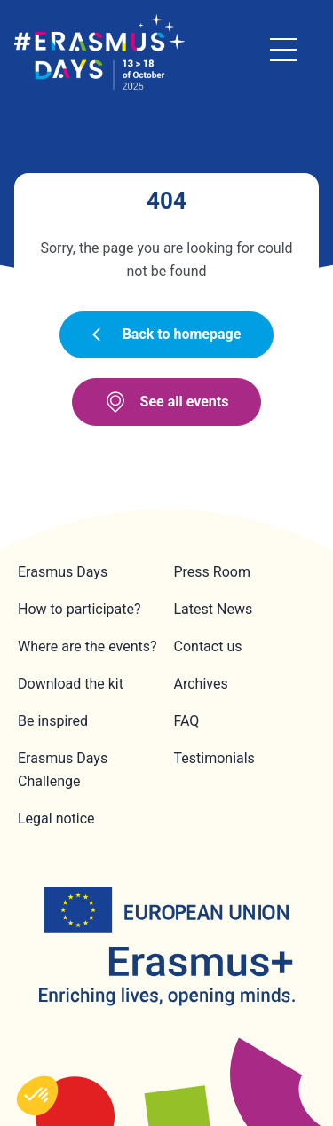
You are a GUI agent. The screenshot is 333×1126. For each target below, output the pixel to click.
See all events (167, 402)
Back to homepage (167, 334)
